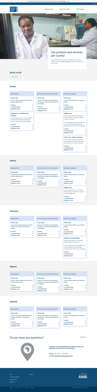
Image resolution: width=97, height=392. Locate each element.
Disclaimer (11, 387)
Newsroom (12, 382)
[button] (22, 105)
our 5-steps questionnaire (65, 61)
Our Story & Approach (15, 376)
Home (11, 374)
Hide (68, 1)
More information (62, 1)
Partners (31, 374)
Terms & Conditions (25, 387)
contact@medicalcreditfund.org (63, 356)
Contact (94, 3)
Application (32, 387)
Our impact (80, 9)
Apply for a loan (65, 9)
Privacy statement (18, 387)
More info (29, 121)
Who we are (49, 9)
